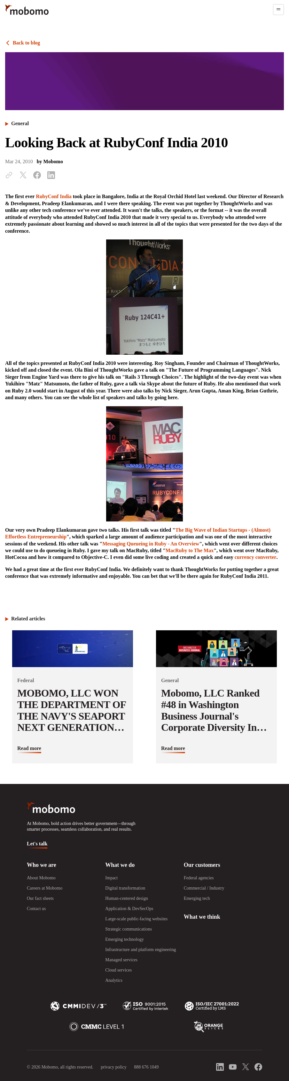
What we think (202, 917)
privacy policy (113, 1067)
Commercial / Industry (204, 888)
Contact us (36, 908)
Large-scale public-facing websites (136, 918)
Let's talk (37, 843)
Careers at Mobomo (44, 888)
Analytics (113, 980)
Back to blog (26, 42)
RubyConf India (54, 196)
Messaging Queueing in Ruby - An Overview (150, 543)
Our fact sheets (40, 898)
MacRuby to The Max (190, 550)
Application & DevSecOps (129, 908)
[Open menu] (278, 9)
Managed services (121, 959)
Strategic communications (128, 929)
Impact (111, 877)
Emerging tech (197, 898)
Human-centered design (126, 898)
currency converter (256, 557)
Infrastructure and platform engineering (140, 949)
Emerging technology (124, 939)
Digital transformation (125, 888)
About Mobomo (41, 877)
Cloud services (118, 970)
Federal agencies (199, 877)
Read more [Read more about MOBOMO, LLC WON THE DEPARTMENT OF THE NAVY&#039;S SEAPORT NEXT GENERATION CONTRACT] (29, 748)
